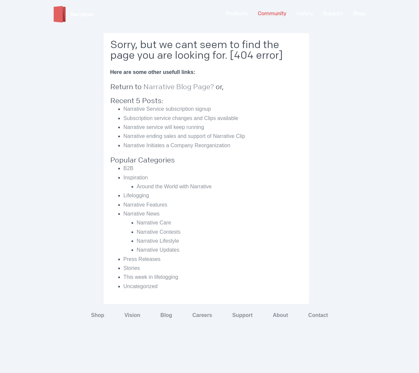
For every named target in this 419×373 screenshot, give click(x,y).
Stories (132, 268)
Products (237, 13)
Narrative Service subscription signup (167, 109)
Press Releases (142, 259)
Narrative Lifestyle (158, 241)
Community (272, 13)
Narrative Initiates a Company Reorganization (177, 145)
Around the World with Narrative (174, 186)
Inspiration (136, 177)
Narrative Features (146, 205)
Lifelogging (136, 195)
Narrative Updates (158, 250)
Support (333, 13)
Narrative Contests (159, 232)
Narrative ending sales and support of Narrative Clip (184, 136)
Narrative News (142, 214)
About (280, 315)
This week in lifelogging (151, 277)
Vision (132, 315)
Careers (202, 315)
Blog (166, 315)
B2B (128, 168)
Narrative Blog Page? (179, 87)
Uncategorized (141, 286)
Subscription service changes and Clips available (181, 118)
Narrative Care (154, 222)
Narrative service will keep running (164, 127)
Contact (318, 315)
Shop (359, 13)
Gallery (304, 13)
